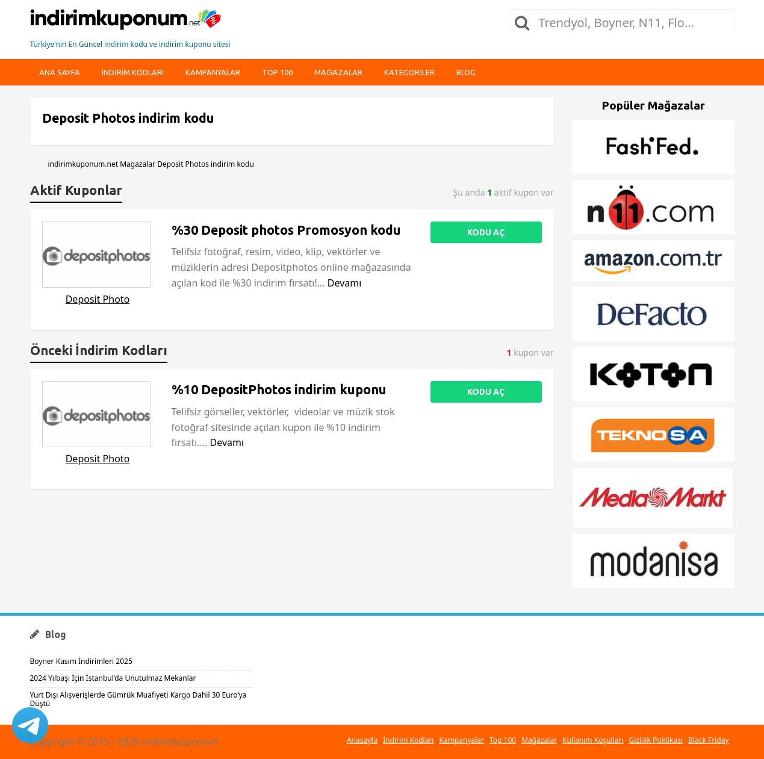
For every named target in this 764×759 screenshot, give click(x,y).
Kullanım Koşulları (592, 740)
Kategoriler (409, 72)
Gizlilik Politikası (656, 740)
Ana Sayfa (59, 72)
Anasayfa (362, 740)
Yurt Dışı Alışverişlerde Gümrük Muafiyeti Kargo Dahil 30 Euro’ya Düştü (138, 699)
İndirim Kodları (408, 740)
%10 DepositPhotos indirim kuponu (279, 389)
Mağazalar (338, 72)
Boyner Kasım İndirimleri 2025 (81, 661)
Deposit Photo (98, 299)
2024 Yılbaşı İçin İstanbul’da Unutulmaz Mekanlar (113, 678)
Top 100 (277, 72)
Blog (466, 72)
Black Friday (708, 740)
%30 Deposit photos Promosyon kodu (286, 230)
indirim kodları (133, 72)
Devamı (345, 283)
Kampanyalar (212, 72)
